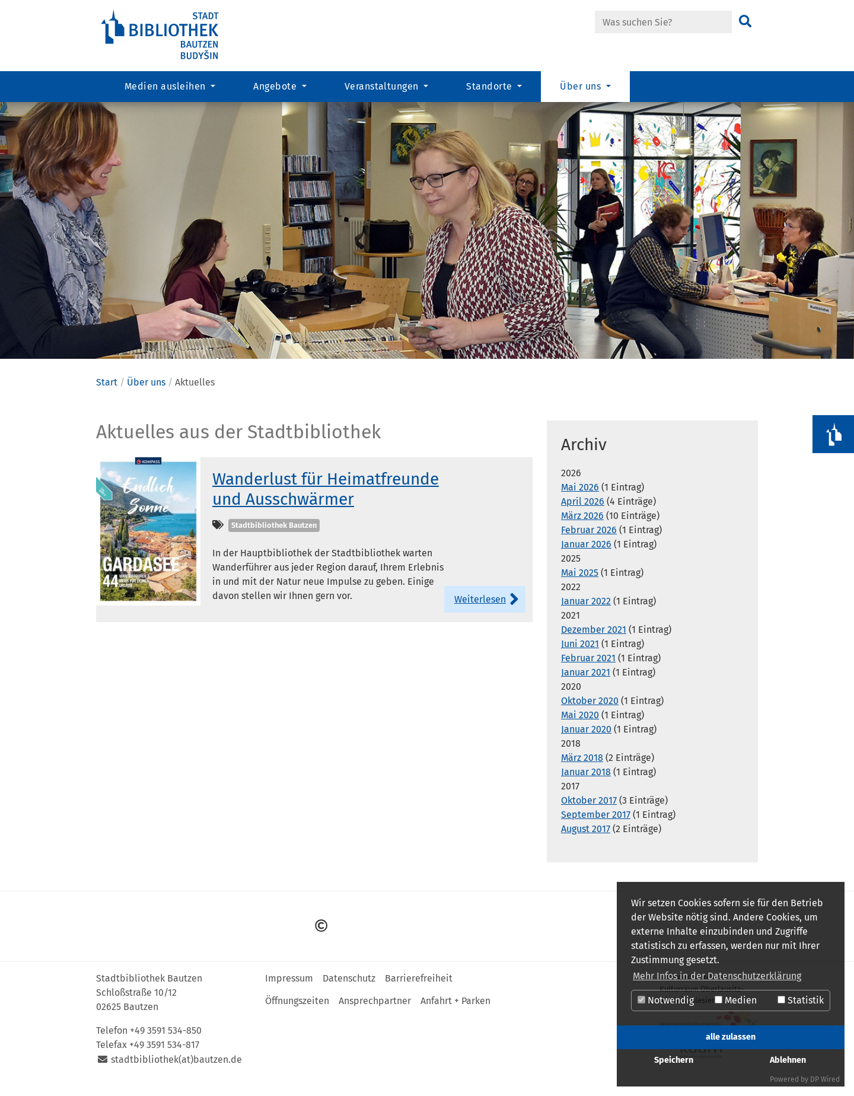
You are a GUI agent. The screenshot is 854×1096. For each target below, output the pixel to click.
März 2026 (582, 525)
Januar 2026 (586, 553)
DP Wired (825, 1079)
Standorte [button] (490, 86)
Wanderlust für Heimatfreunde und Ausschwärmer (325, 498)
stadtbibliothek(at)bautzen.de (176, 1068)
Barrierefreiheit (419, 987)
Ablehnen (788, 1060)
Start (106, 391)
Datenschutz (349, 987)
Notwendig (666, 1000)
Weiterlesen (480, 608)
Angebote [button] (276, 86)
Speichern (673, 1060)
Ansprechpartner (375, 1009)
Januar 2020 (586, 738)
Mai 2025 (579, 582)
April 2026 (582, 511)
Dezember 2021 (593, 639)
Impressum (289, 987)
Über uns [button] (581, 86)
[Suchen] (745, 22)
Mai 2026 (580, 496)
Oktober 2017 (589, 809)
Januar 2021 (585, 681)
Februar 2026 (589, 539)
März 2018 (582, 767)
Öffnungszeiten (297, 1009)
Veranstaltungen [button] (383, 86)
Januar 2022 (586, 610)
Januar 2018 (586, 781)
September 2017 (595, 824)
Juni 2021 (580, 653)
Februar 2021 (588, 667)
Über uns (146, 391)
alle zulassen (731, 1037)
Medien (736, 1000)
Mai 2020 (580, 724)
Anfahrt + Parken (455, 1009)
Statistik (800, 1000)
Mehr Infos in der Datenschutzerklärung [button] (717, 976)
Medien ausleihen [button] (166, 86)
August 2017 (585, 838)
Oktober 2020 (590, 710)
